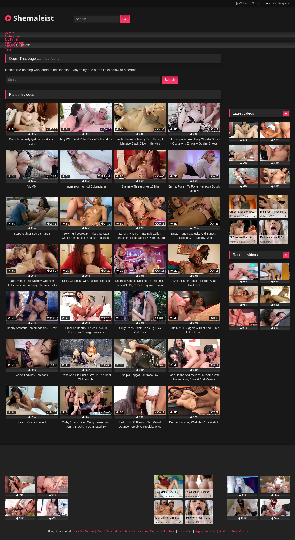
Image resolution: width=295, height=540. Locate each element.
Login (267, 3)
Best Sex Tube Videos (233, 531)
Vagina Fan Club (205, 531)
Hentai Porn (140, 531)
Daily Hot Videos (83, 531)
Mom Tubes (104, 531)
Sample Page (15, 43)
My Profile (12, 39)
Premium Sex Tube (162, 531)
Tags (8, 49)
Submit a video (16, 46)
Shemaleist (29, 18)
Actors (9, 33)
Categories (13, 36)
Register (283, 3)
